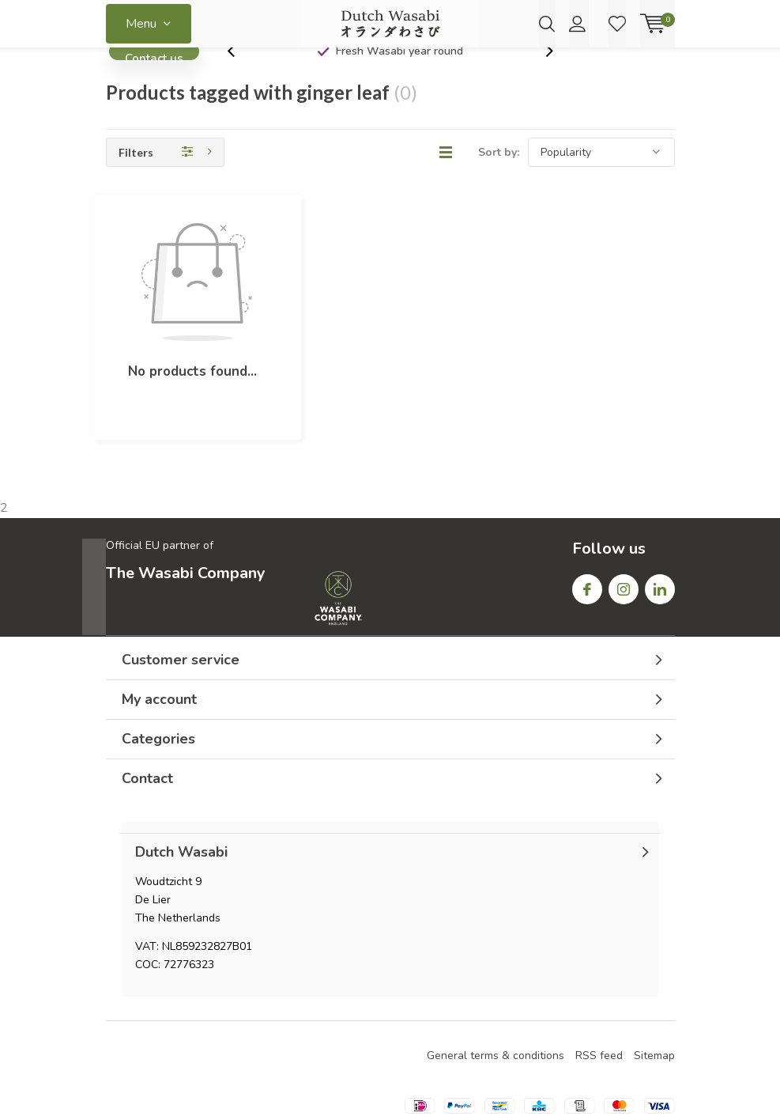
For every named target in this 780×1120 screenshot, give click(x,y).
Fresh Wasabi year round (399, 74)
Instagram (624, 515)
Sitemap (654, 985)
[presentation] (239, 75)
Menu (141, 23)
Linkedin (660, 515)
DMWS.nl (505, 1089)
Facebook (587, 515)
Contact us (154, 79)
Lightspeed (390, 1089)
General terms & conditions (495, 985)
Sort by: (498, 176)
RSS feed (599, 985)
